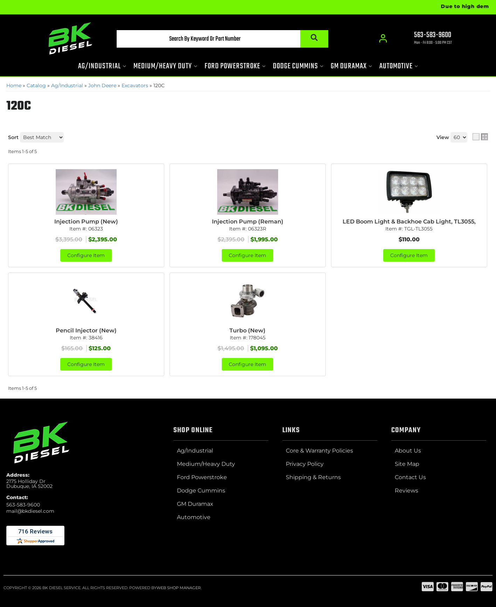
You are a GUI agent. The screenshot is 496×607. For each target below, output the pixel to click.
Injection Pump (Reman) (247, 221)
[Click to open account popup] (383, 38)
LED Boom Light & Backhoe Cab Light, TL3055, (409, 221)
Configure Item (86, 255)
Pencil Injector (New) (86, 330)
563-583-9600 (23, 505)
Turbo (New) (247, 330)
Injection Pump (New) (86, 221)
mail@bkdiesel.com (30, 511)
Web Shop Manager (179, 587)
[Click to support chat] (426, 39)
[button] (222, 39)
